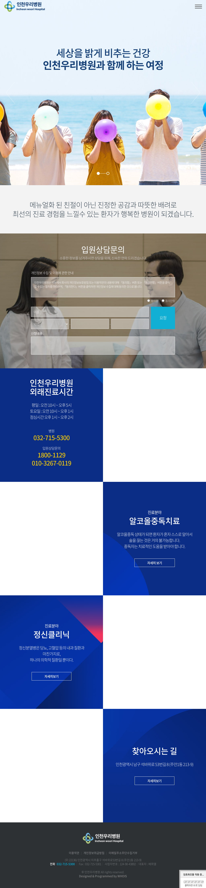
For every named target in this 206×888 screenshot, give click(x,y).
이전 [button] (10, 92)
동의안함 (170, 301)
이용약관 (74, 853)
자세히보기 (51, 676)
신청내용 (36, 333)
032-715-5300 (51, 438)
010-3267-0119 (51, 463)
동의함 (154, 301)
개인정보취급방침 (93, 853)
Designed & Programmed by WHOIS (103, 876)
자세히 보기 (154, 562)
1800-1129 (51, 455)
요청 (163, 318)
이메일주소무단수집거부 (123, 853)
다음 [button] (195, 92)
